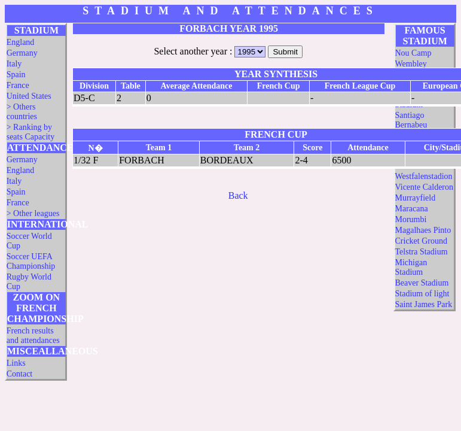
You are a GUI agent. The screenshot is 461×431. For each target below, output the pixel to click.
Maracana (411, 208)
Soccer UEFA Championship (31, 261)
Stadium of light (422, 293)
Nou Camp (413, 52)
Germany (22, 52)
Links (16, 363)
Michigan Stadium (411, 267)
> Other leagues (33, 213)
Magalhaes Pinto (423, 230)
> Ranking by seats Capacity (30, 132)
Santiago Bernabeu (411, 120)
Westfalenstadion (424, 176)
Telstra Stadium (421, 251)
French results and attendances (33, 335)
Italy (14, 63)
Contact (20, 373)
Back (238, 195)
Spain (16, 74)
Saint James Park (424, 304)
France (18, 85)
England (21, 42)
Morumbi (411, 219)
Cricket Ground (421, 240)
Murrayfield (415, 197)
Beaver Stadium (422, 282)
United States (29, 96)
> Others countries (22, 111)
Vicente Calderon (424, 187)
